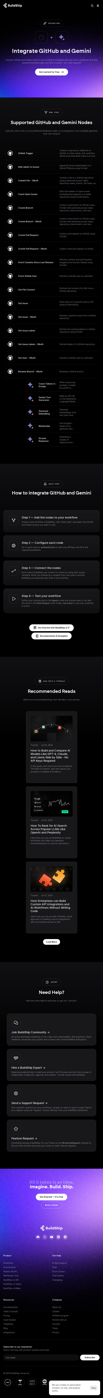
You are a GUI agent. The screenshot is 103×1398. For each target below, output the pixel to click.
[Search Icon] (92, 5)
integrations (54, 23)
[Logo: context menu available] (13, 5)
